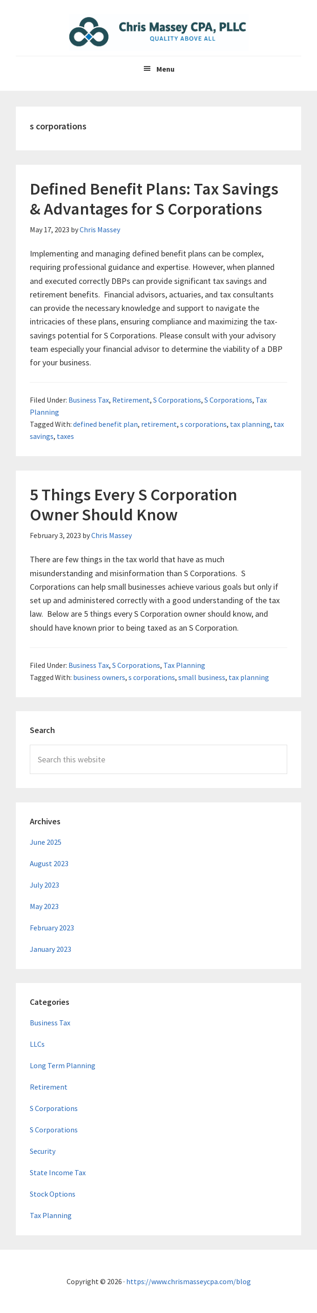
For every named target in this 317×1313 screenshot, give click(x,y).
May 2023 (44, 906)
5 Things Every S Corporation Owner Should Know (133, 504)
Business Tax (88, 399)
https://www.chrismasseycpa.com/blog (188, 1281)
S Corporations (177, 399)
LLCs (37, 1044)
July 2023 (44, 884)
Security (42, 1151)
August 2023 (49, 863)
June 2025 (45, 842)
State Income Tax (58, 1172)
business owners (99, 677)
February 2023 (52, 927)
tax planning (250, 424)
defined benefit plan (105, 424)
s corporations (203, 424)
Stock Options (52, 1194)
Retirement (131, 399)
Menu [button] (165, 69)
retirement (159, 424)
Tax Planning (184, 665)
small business (201, 677)
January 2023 (50, 949)
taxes (65, 436)
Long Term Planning (62, 1065)
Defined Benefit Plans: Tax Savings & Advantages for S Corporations (154, 198)
